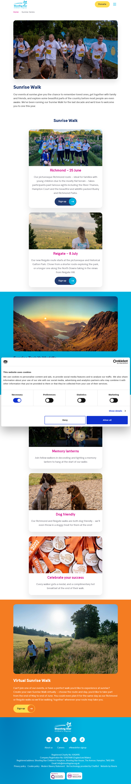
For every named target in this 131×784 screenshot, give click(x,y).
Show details (115, 411)
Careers (60, 748)
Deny (65, 420)
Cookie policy (33, 766)
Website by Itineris (109, 766)
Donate (102, 4)
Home (16, 12)
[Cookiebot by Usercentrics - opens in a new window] (115, 362)
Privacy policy (20, 766)
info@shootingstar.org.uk (68, 764)
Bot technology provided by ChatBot (83, 766)
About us (49, 748)
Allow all (107, 420)
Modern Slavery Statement (53, 766)
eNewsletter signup (77, 748)
